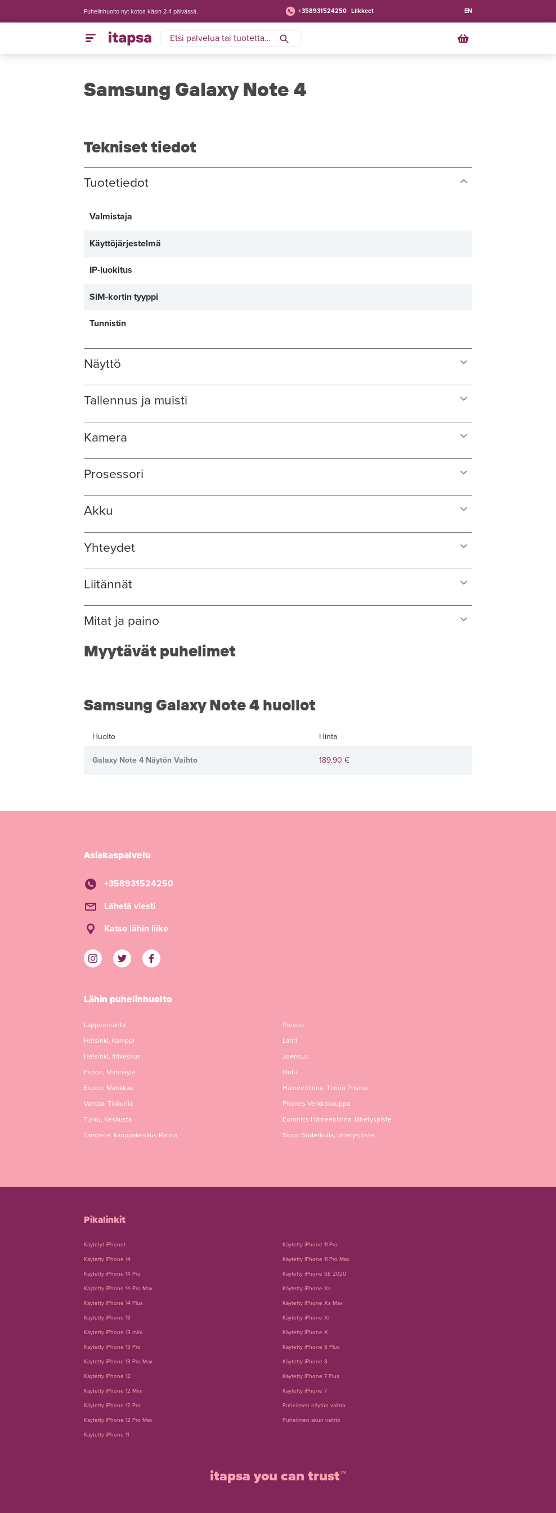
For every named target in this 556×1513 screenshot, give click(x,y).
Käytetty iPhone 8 (305, 1362)
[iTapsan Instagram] (93, 958)
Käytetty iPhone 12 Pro (112, 1405)
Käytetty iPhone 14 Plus (113, 1303)
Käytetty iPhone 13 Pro (112, 1347)
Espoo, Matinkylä (109, 1072)
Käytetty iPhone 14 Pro (112, 1274)
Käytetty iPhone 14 (107, 1259)
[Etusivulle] (130, 38)
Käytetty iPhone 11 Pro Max (316, 1259)
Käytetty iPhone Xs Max (313, 1303)
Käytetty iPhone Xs (307, 1288)
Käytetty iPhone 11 (106, 1435)
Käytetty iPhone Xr (306, 1318)
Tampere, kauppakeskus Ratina (130, 1135)
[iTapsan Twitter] (122, 958)
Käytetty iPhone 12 (107, 1376)
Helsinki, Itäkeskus (112, 1056)
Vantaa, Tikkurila (108, 1103)
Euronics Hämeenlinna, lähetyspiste (337, 1119)
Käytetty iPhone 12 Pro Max (118, 1420)
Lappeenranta (104, 1024)
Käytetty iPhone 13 (107, 1318)
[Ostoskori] (464, 38)
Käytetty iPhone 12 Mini (113, 1391)
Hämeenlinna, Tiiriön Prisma (325, 1087)
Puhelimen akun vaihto (311, 1420)
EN (468, 11)
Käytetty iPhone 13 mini (113, 1332)
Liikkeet (362, 11)
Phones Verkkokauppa (316, 1103)
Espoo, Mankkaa (108, 1087)
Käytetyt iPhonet (104, 1245)
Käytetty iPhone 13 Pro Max (118, 1362)
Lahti (290, 1040)
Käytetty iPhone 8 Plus (311, 1347)
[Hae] (284, 38)
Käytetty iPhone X (305, 1332)
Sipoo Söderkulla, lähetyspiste (328, 1135)
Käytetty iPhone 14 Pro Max (118, 1288)
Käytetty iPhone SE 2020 (314, 1274)
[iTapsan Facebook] (151, 958)
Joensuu (296, 1056)
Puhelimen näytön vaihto (314, 1405)
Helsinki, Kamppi (109, 1040)
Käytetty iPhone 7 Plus (311, 1376)
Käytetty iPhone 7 (305, 1391)
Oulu (290, 1072)
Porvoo (293, 1024)
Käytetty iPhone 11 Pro (310, 1245)
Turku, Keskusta (108, 1119)
